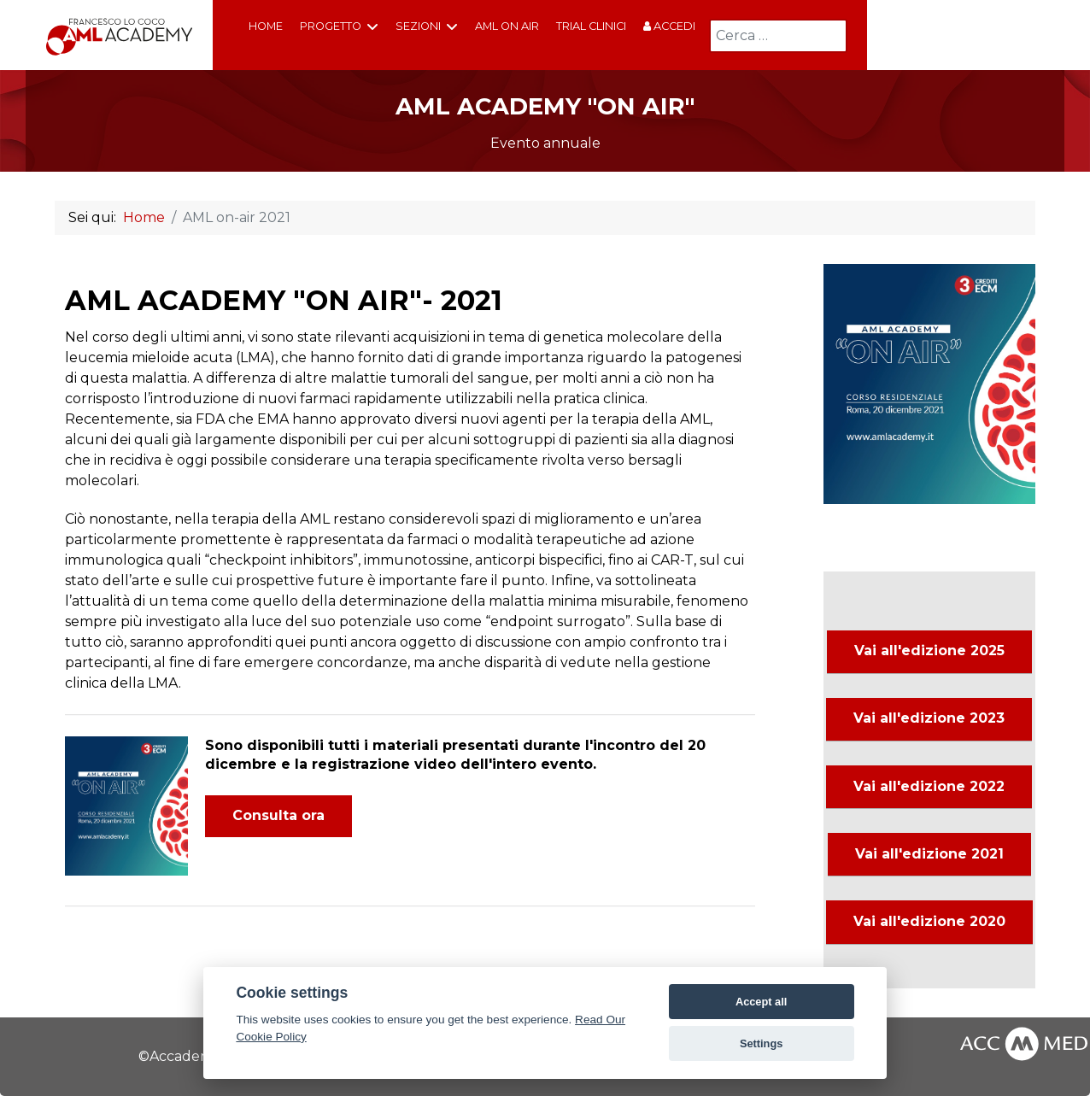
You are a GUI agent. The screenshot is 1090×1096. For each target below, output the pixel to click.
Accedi (669, 26)
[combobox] (778, 36)
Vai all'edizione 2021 (929, 854)
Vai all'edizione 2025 (929, 650)
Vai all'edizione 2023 (929, 718)
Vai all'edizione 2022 (929, 786)
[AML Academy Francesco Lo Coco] (119, 35)
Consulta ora (278, 815)
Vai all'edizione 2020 (929, 921)
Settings (761, 1043)
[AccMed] (1023, 1042)
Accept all (761, 1001)
